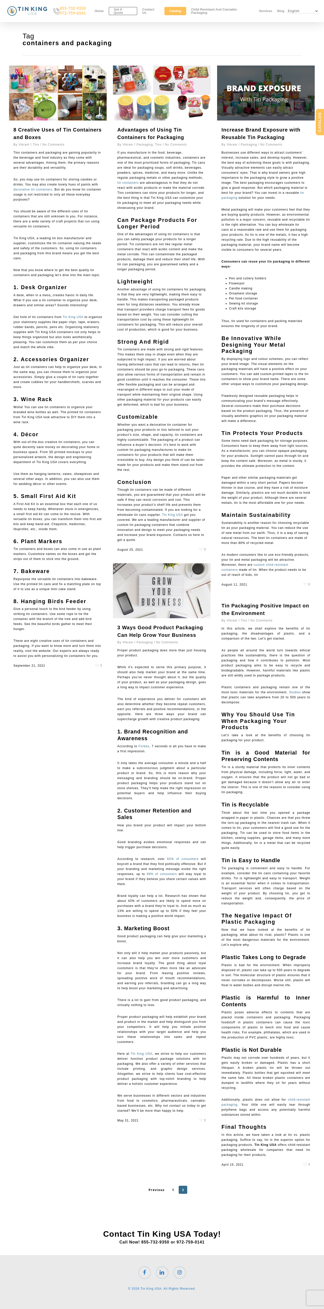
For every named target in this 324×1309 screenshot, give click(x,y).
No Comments (53, 144)
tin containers (128, 182)
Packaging (145, 144)
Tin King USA (73, 317)
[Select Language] (302, 12)
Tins (36, 144)
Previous (157, 1190)
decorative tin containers (33, 189)
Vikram (24, 144)
